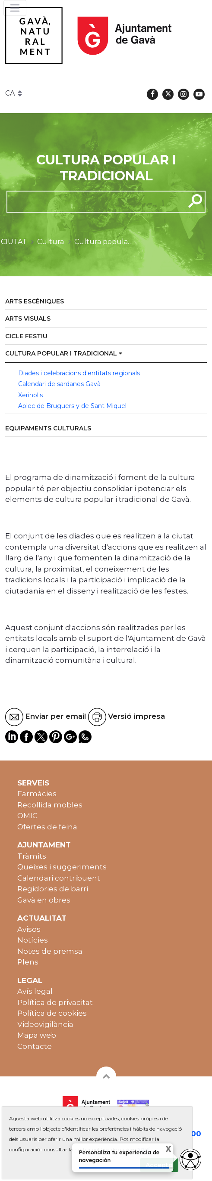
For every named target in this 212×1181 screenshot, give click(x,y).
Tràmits (31, 856)
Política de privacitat (55, 1002)
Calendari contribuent (58, 878)
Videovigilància (45, 1024)
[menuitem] (106, 302)
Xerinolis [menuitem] (30, 395)
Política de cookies (52, 1013)
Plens (27, 962)
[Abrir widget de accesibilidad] (190, 1159)
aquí (143, 1149)
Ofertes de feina (47, 826)
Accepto (159, 1165)
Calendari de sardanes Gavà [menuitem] (59, 384)
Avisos (29, 929)
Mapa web (36, 1035)
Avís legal (35, 991)
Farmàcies (37, 793)
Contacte (34, 1046)
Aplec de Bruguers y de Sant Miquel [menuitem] (72, 406)
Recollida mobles (49, 805)
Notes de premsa (49, 951)
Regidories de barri (52, 888)
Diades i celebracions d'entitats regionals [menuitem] (79, 373)
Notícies (32, 940)
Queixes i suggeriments (62, 867)
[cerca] (92, 201)
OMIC (27, 815)
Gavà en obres (43, 900)
